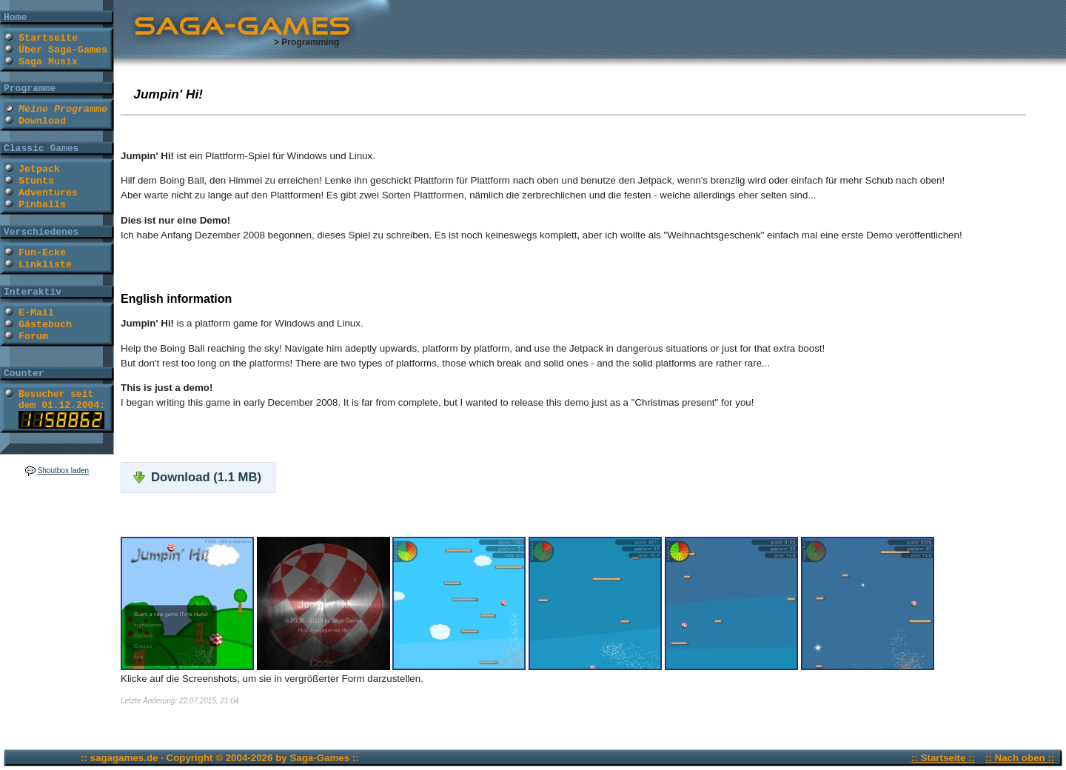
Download (42, 121)
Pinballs (42, 204)
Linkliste (45, 264)
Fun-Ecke (42, 252)
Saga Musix (48, 61)
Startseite (48, 38)
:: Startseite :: (943, 757)
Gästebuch (45, 324)
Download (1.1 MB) (206, 477)
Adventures (48, 192)
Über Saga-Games (63, 50)
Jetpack (39, 169)
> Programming (306, 42)
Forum (33, 336)
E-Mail (36, 312)
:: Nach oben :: (1019, 757)
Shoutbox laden (64, 470)
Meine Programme (63, 109)
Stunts (36, 181)
